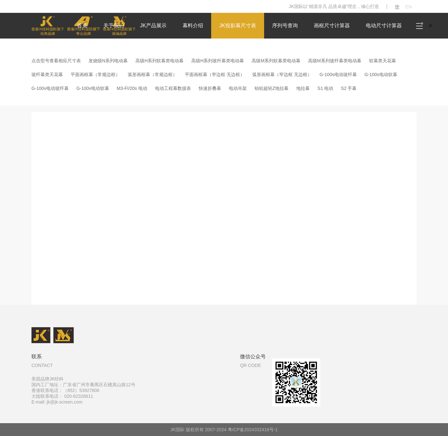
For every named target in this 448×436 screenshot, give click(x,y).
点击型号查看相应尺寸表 (56, 60)
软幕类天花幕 (382, 60)
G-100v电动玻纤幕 (50, 88)
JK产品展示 (153, 25)
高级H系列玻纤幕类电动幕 (217, 60)
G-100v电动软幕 (92, 88)
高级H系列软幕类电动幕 (159, 60)
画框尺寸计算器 (332, 25)
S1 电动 (325, 88)
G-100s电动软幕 (381, 74)
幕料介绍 (193, 25)
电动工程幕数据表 (173, 88)
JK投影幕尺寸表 (237, 25)
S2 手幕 (349, 88)
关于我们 (113, 25)
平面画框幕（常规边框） (95, 74)
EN (409, 6)
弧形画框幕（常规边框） (152, 74)
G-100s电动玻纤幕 (338, 74)
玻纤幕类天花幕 (47, 74)
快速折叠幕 (210, 88)
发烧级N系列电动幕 (108, 60)
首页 (82, 25)
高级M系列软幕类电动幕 (276, 60)
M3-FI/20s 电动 (132, 88)
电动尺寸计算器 (384, 25)
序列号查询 (285, 25)
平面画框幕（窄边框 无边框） (215, 74)
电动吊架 (238, 88)
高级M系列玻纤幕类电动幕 (334, 60)
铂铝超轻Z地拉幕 (271, 88)
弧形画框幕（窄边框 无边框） (282, 74)
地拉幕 (303, 88)
